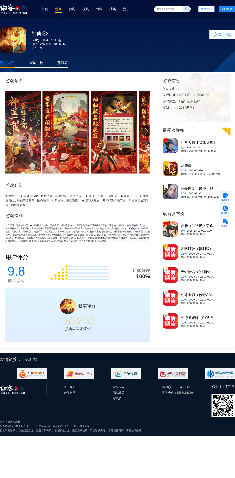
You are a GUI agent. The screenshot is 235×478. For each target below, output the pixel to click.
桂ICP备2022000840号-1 (14, 425)
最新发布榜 (173, 213)
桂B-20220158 (82, 425)
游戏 (58, 9)
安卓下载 (222, 34)
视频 (85, 9)
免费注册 (206, 8)
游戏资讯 (119, 398)
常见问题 (119, 387)
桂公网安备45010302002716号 (51, 425)
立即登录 (226, 8)
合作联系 (69, 392)
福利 (72, 9)
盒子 (126, 9)
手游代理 (31, 359)
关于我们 (69, 387)
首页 (45, 9)
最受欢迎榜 (173, 130)
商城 (99, 9)
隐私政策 (119, 392)
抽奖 (112, 9)
